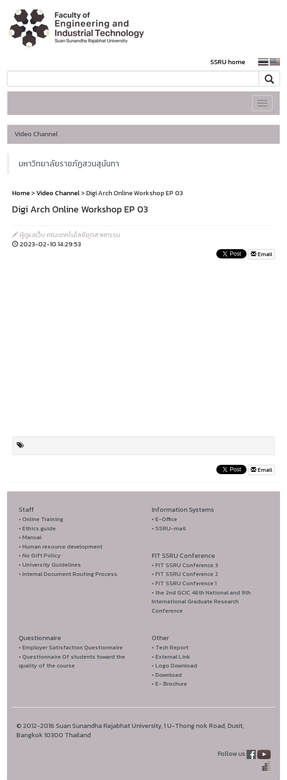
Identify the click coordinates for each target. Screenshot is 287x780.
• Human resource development (60, 546)
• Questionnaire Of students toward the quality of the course (72, 661)
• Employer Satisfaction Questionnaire (71, 647)
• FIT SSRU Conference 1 (184, 583)
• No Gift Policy (40, 555)
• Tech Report (170, 647)
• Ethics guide (37, 528)
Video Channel (36, 134)
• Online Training (41, 519)
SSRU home (227, 62)
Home (21, 193)
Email (261, 254)
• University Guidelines (50, 564)
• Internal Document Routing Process (68, 573)
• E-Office (164, 519)
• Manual (30, 537)
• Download (167, 674)
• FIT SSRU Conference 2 (185, 573)
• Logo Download (174, 665)
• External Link (171, 656)
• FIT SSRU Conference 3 (185, 565)
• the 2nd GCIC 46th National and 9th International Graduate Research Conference (201, 601)
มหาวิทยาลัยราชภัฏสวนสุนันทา (69, 164)
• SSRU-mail (169, 528)
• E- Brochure (169, 683)
